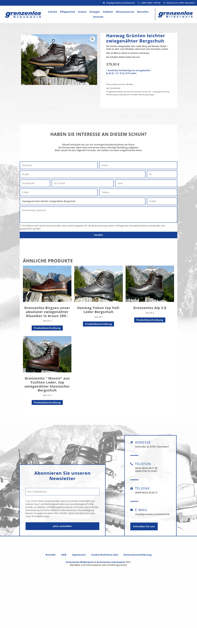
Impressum (79, 554)
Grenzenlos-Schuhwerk (111, 562)
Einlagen (94, 11)
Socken (82, 11)
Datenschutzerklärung (138, 554)
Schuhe (52, 11)
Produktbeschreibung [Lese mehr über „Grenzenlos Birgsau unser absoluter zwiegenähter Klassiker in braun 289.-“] (47, 328)
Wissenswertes (125, 11)
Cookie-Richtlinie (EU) (104, 554)
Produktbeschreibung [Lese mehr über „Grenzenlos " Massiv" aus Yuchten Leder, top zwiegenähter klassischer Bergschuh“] (47, 402)
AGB (63, 554)
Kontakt (98, 16)
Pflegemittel (67, 11)
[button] (92, 38)
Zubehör (108, 11)
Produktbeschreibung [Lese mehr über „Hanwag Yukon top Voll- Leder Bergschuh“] (98, 324)
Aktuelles (143, 11)
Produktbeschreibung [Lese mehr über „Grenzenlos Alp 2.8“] (149, 319)
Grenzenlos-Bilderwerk (80, 562)
